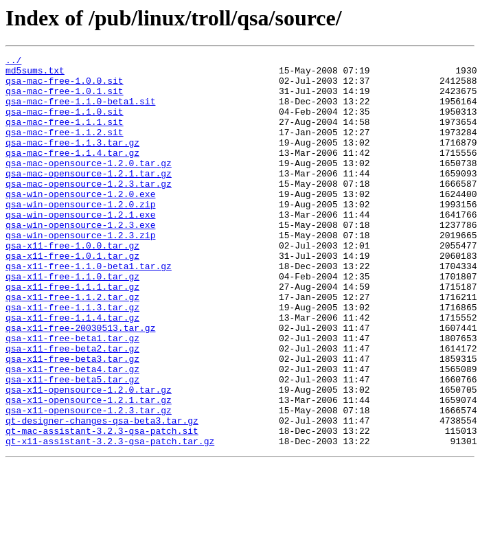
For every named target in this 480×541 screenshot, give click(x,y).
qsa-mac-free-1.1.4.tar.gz (72, 173)
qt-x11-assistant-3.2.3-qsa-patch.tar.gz (109, 519)
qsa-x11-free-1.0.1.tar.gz (72, 296)
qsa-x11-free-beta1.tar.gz (72, 395)
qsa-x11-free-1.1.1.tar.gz (72, 333)
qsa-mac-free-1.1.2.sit (64, 148)
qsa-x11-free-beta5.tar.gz (72, 445)
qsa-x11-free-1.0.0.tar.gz (72, 284)
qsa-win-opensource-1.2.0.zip (80, 235)
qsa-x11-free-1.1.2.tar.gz (72, 346)
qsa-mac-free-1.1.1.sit (64, 136)
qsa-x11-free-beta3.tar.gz (72, 420)
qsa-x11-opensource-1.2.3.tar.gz (88, 482)
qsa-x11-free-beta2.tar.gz (72, 408)
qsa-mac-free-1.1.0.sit (64, 123)
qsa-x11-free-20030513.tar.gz (80, 383)
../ (13, 62)
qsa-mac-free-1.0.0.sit (64, 86)
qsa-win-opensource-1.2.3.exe (80, 259)
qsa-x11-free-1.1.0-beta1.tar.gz (88, 309)
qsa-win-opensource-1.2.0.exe (80, 222)
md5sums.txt (35, 74)
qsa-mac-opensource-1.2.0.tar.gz (88, 185)
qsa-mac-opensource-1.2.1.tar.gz (88, 198)
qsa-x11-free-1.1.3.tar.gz (72, 358)
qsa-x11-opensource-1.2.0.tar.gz (88, 457)
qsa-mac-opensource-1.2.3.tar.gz (88, 210)
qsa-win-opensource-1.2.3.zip (80, 272)
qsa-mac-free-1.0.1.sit (64, 99)
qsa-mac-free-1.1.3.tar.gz (72, 160)
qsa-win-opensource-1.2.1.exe (80, 247)
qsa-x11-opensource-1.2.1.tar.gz (88, 469)
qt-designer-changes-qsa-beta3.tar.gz (101, 494)
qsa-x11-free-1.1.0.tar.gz (72, 321)
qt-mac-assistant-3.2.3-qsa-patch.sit (101, 506)
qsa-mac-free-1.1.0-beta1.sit (80, 111)
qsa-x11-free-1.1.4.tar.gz (72, 371)
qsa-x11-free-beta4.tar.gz (72, 432)
